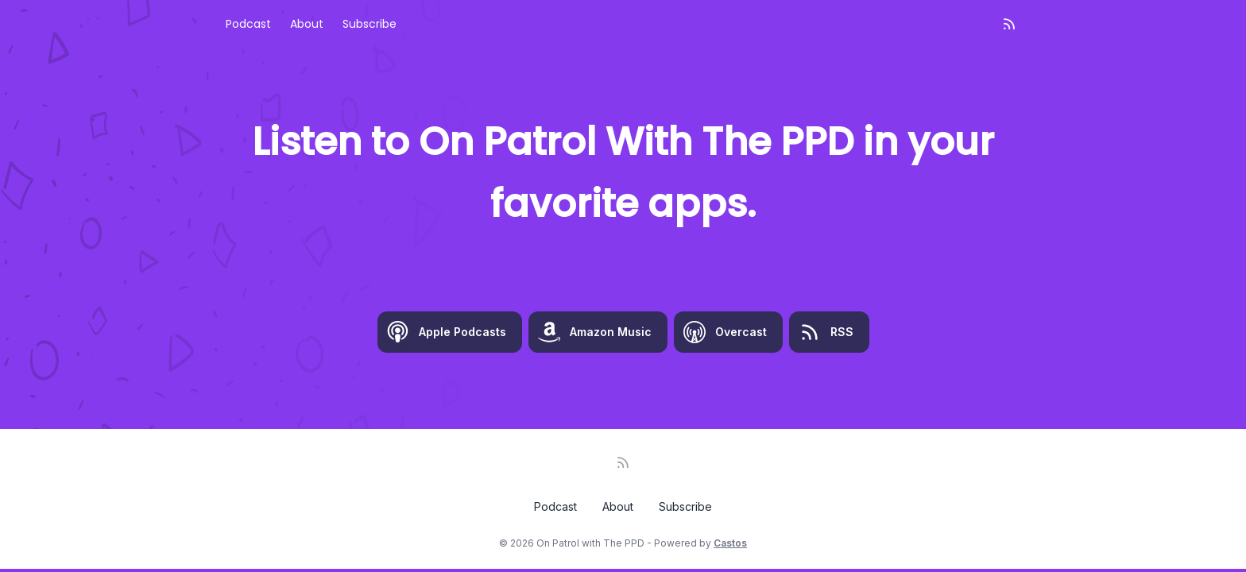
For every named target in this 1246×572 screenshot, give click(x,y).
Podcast (248, 24)
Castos (730, 543)
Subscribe (369, 24)
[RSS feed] (1009, 24)
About (306, 24)
